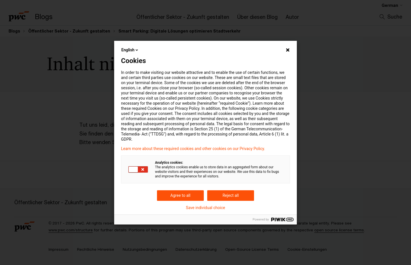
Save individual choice (205, 207)
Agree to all (180, 195)
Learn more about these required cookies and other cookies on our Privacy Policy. (193, 148)
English (130, 50)
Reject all (231, 195)
